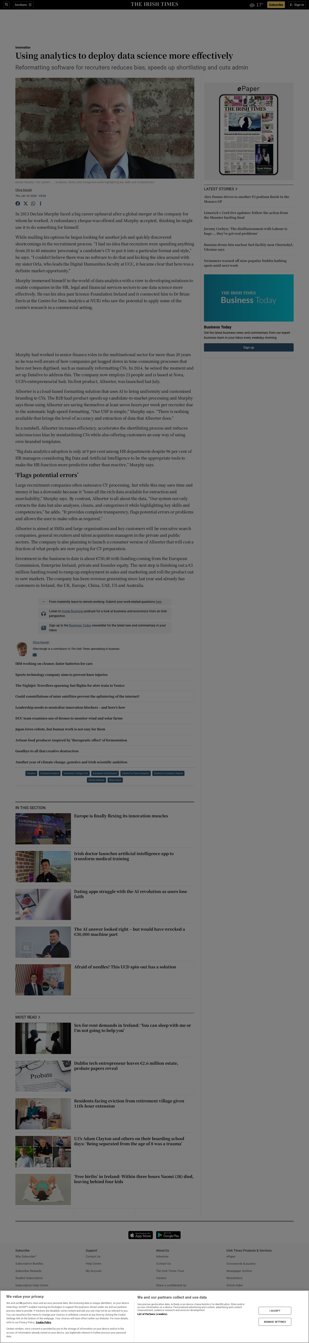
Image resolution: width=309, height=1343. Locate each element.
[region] (154, 1316)
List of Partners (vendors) (152, 1314)
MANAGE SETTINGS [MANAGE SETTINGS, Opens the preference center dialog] (275, 1321)
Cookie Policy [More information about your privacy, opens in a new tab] (43, 1322)
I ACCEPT (275, 1310)
